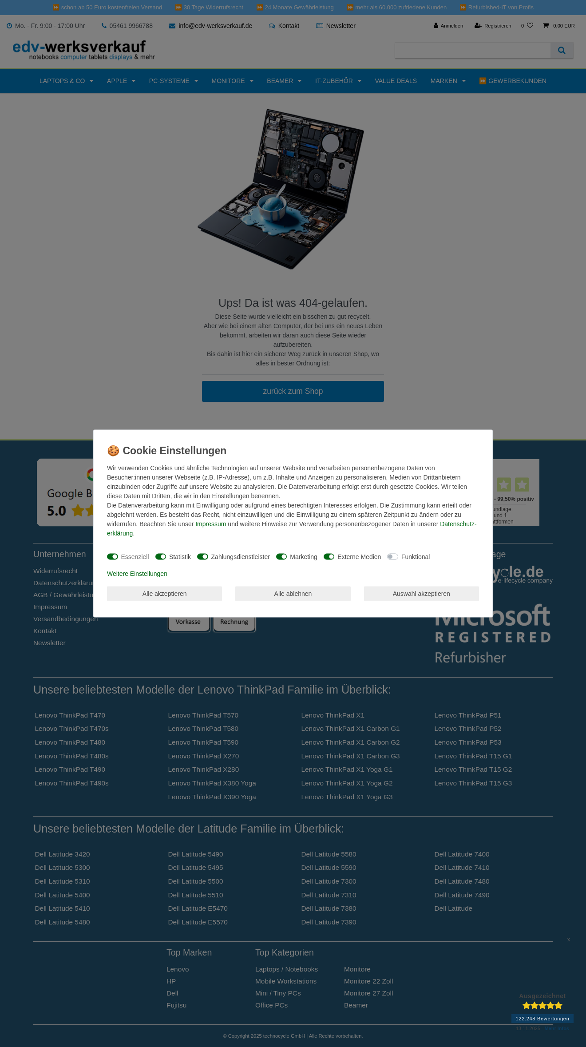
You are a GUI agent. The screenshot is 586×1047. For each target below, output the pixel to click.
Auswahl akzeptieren (421, 593)
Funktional (415, 556)
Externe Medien (359, 556)
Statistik (180, 556)
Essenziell (135, 556)
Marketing (303, 556)
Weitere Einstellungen (137, 573)
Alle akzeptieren (165, 593)
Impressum (210, 523)
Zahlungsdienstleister (240, 556)
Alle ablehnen (293, 593)
